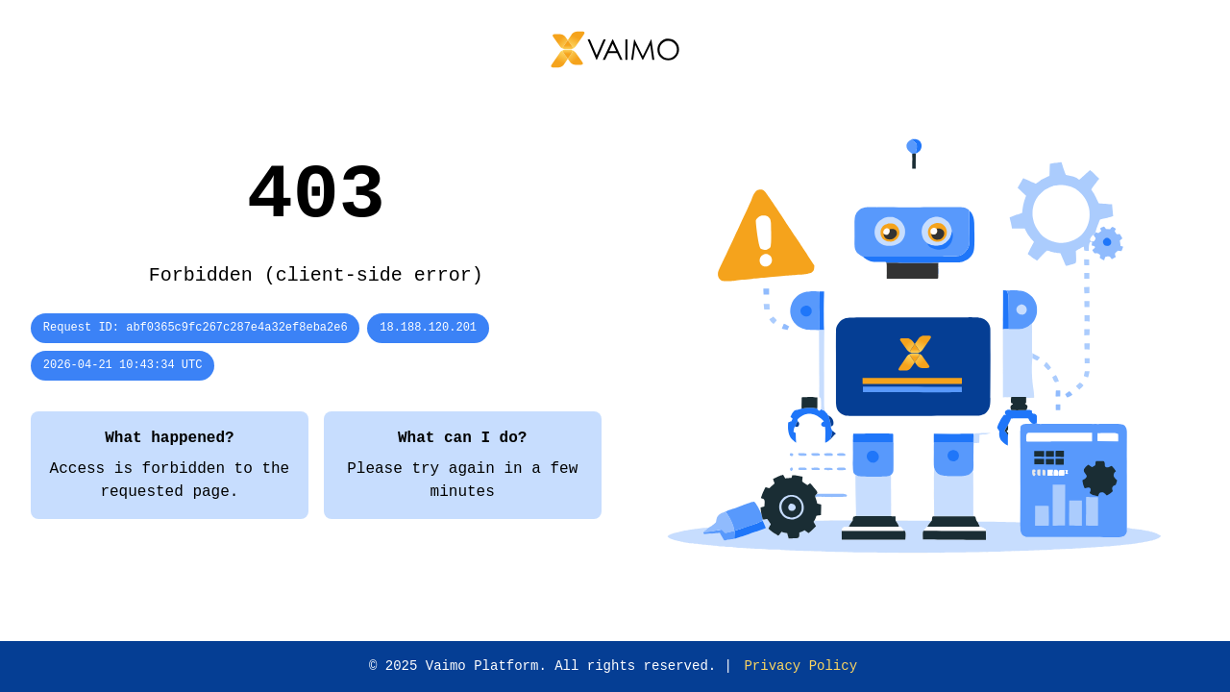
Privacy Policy (800, 666)
